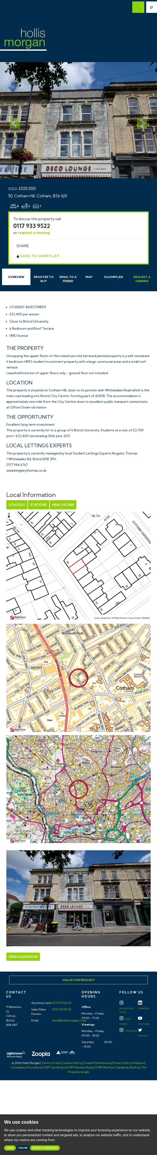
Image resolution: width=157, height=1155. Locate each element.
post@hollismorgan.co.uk (69, 1020)
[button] (12, 120)
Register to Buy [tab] (44, 279)
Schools (17, 505)
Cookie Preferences (97, 1063)
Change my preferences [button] (45, 1148)
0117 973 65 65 (61, 1003)
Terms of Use (51, 1063)
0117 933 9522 (31, 225)
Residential (126, 1007)
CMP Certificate (54, 1067)
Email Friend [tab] (68, 279)
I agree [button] (10, 1148)
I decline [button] (22, 1148)
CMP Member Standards (112, 1067)
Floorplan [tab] (113, 277)
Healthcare (63, 505)
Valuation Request (78, 980)
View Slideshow (23, 957)
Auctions (128, 1031)
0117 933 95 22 (61, 1009)
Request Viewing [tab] (141, 279)
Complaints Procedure (26, 1067)
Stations (38, 505)
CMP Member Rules (80, 1067)
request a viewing (34, 232)
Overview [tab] (16, 277)
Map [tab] (88, 277)
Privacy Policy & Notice (128, 1063)
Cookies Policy (71, 1063)
